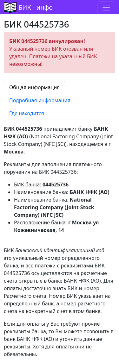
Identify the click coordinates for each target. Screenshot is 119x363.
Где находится (26, 113)
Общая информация (34, 87)
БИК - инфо (35, 7)
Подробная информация (39, 100)
